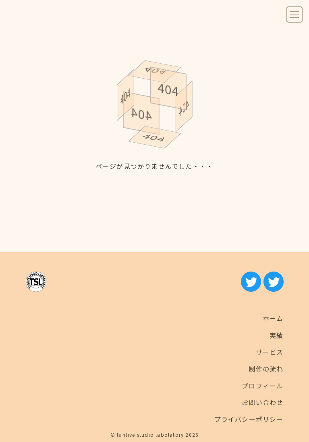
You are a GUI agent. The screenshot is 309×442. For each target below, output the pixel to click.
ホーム (273, 318)
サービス (270, 352)
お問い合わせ (262, 402)
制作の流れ (266, 369)
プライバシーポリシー (249, 419)
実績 (276, 335)
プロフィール (262, 385)
